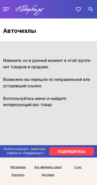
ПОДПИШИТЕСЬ (72, 152)
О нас (78, 167)
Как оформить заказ (48, 167)
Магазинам (18, 167)
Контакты (18, 175)
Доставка (48, 175)
